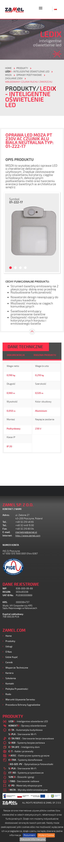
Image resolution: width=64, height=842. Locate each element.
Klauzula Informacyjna (33, 839)
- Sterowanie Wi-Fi (22, 734)
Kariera (9, 673)
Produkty (10, 641)
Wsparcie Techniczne (16, 667)
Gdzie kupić (11, 657)
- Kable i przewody (21, 751)
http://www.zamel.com (27, 535)
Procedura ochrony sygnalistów (22, 704)
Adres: (6, 515)
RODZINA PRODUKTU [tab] (45, 355)
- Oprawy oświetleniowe (27, 725)
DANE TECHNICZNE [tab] (25, 346)
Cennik (9, 662)
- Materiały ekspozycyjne (25, 785)
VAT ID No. (8, 595)
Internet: (7, 535)
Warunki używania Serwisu (20, 699)
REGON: (7, 592)
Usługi (8, 646)
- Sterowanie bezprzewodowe (31, 738)
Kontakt (9, 683)
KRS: (5, 602)
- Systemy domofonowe (25, 760)
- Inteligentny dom (24, 747)
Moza (8, 75)
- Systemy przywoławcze (26, 772)
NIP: (5, 588)
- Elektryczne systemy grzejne (29, 755)
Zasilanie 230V (14, 78)
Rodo (8, 694)
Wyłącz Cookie (46, 835)
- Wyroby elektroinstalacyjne (28, 789)
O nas (8, 651)
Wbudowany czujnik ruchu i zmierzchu (28, 81)
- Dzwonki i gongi (21, 777)
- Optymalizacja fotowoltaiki (31, 764)
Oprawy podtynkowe (29, 75)
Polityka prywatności (16, 688)
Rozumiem (29, 835)
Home (8, 635)
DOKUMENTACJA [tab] (16, 355)
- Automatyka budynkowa (25, 730)
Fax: (5, 529)
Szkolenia (10, 678)
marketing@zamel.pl (26, 532)
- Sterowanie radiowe (24, 781)
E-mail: (6, 532)
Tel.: (5, 522)
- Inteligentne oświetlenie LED (27, 71)
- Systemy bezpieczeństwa (27, 742)
